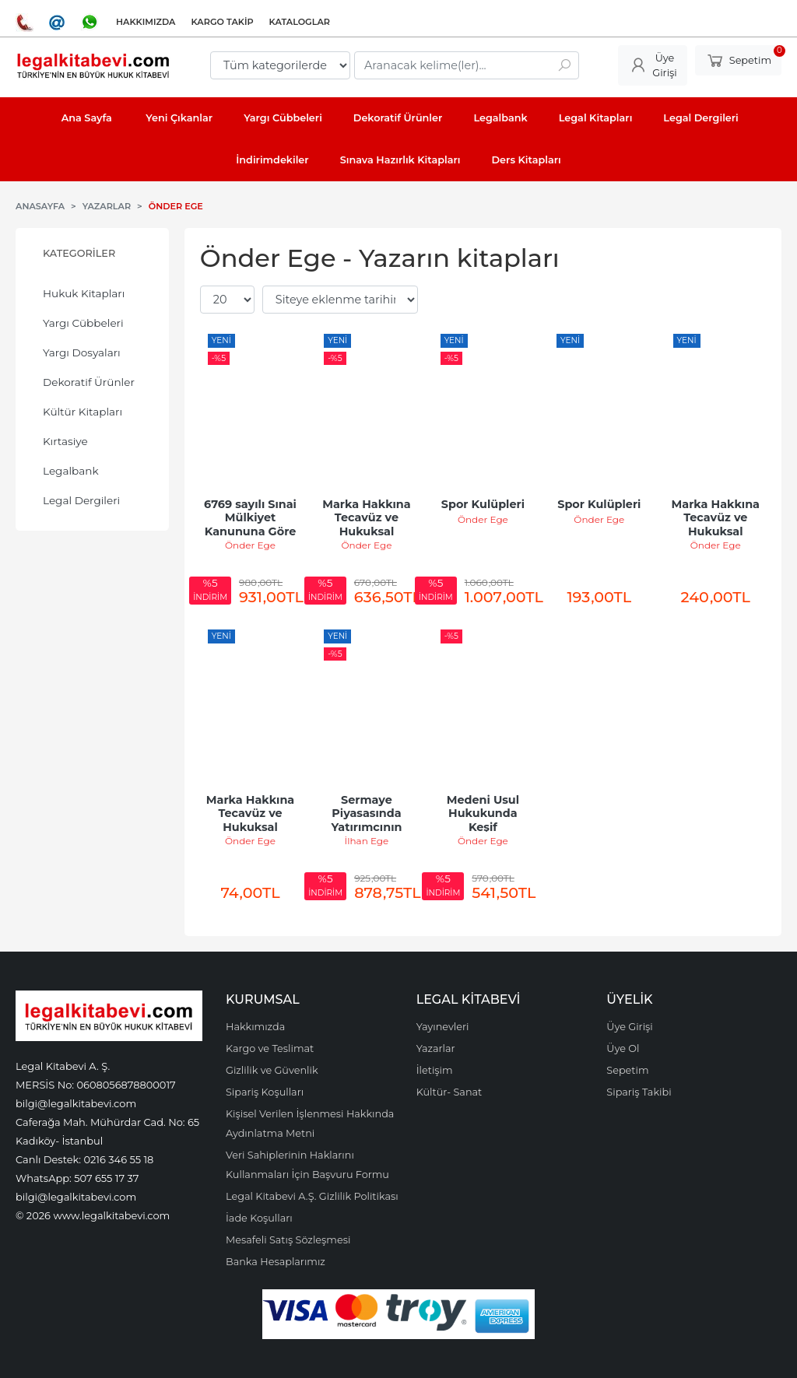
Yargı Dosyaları (82, 352)
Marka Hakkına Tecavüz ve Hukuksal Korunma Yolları (367, 524)
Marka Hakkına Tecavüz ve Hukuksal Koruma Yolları (252, 820)
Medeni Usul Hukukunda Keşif (485, 813)
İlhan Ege (367, 841)
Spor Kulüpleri (483, 504)
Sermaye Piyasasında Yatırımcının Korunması (368, 820)
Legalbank (71, 471)
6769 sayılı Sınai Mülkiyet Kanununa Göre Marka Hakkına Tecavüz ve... (252, 531)
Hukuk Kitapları (84, 293)
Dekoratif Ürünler (89, 382)
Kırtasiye (65, 441)
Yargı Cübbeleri (83, 323)
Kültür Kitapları (82, 411)
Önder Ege (250, 545)
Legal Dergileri (81, 500)
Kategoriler (79, 253)
